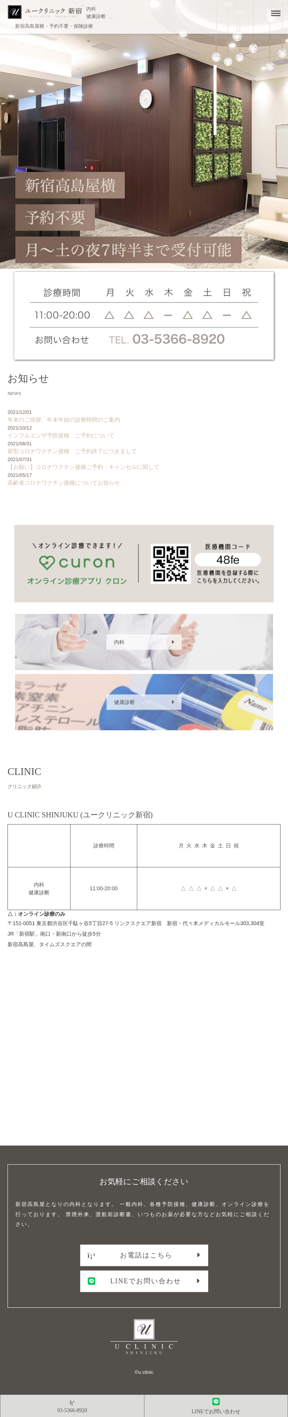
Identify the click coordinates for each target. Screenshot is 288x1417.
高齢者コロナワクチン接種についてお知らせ (142, 479)
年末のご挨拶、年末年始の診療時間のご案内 (142, 416)
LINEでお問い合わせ (134, 1281)
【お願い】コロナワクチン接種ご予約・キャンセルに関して (142, 463)
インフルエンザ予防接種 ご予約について (142, 431)
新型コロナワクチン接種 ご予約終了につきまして (142, 447)
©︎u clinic (144, 1372)
